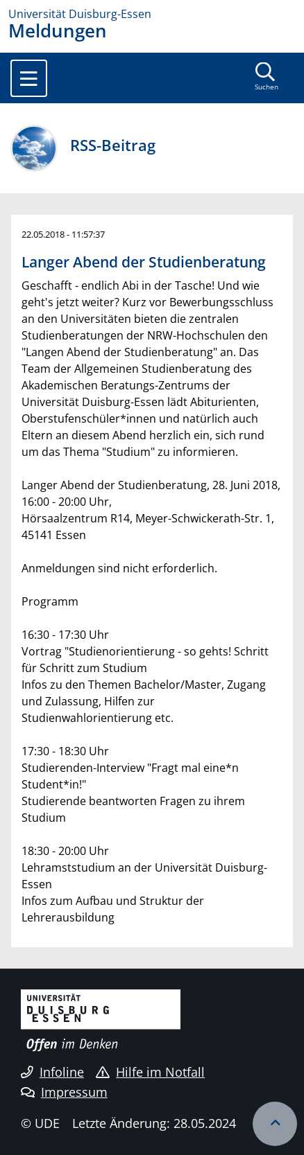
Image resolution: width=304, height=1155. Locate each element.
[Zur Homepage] (152, 14)
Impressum (64, 1092)
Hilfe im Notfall (150, 1072)
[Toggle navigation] (28, 78)
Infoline (52, 1072)
